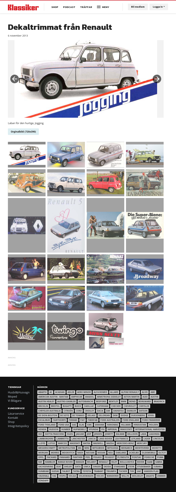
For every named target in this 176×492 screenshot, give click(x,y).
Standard (119, 466)
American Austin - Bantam (53, 396)
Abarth (42, 392)
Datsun (143, 410)
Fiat (82, 420)
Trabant (98, 471)
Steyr (131, 466)
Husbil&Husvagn (19, 392)
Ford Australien (110, 420)
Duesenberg (138, 415)
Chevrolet (130, 406)
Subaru (157, 466)
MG (79, 448)
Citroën (68, 410)
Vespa (62, 475)
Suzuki (55, 471)
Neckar (90, 452)
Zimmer (161, 475)
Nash (80, 452)
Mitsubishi (98, 448)
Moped (12, 396)
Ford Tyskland (47, 424)
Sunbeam (43, 471)
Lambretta (62, 438)
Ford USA (63, 424)
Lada (143, 434)
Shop (54, 7)
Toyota (86, 471)
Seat (58, 466)
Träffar (86, 7)
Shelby (68, 466)
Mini (86, 448)
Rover (140, 461)
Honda (42, 429)
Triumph (111, 471)
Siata (78, 466)
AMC (153, 392)
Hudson (53, 429)
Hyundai (93, 429)
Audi (145, 396)
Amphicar (76, 396)
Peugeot (109, 457)
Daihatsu (118, 410)
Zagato (150, 475)
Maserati (75, 443)
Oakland (121, 452)
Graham (99, 424)
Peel (87, 457)
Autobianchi (86, 401)
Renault (103, 461)
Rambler (50, 461)
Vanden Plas (151, 471)
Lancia (92, 438)
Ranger (80, 461)
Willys (125, 475)
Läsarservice (16, 413)
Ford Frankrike (151, 420)
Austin (154, 396)
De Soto (64, 415)
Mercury (142, 443)
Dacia (100, 410)
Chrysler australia (49, 410)
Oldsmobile (149, 452)
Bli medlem (138, 7)
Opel (41, 457)
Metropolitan (66, 448)
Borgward (145, 401)
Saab (149, 461)
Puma (160, 457)
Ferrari (73, 420)
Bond (132, 401)
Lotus (51, 443)
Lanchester (78, 438)
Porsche (149, 457)
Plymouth (123, 457)
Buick (78, 406)
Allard (114, 392)
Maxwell (98, 443)
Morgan (43, 452)
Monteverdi (142, 448)
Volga (72, 475)
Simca (87, 466)
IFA (102, 429)
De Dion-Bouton (47, 415)
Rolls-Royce (127, 461)
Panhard (64, 457)
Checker (116, 406)
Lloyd (41, 443)
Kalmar (120, 434)
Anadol (89, 396)
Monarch (126, 448)
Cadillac (89, 406)
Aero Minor (84, 392)
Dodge (124, 415)
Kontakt (13, 418)
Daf (108, 410)
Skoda (107, 466)
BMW (123, 401)
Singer (97, 466)
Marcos (62, 443)
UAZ (139, 471)
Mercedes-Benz (125, 443)
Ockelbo (134, 452)
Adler (71, 392)
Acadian (60, 392)
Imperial (112, 429)
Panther (77, 457)
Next (157, 79)
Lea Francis (121, 438)
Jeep (89, 434)
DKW (115, 415)
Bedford (101, 401)
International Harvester (150, 429)
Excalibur (44, 420)
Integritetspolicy (18, 426)
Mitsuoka (112, 448)
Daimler (131, 410)
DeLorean (104, 415)
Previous (14, 79)
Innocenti (126, 429)
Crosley (89, 410)
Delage (91, 415)
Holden (153, 424)
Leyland (136, 438)
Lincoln (158, 438)
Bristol (55, 406)
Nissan (101, 452)
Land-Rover (105, 438)
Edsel (151, 415)
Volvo (100, 475)
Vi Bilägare (14, 401)
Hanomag (112, 424)
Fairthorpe (59, 420)
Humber (65, 429)
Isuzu (70, 434)
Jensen (98, 434)
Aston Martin (132, 396)
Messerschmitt (47, 448)
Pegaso (97, 457)
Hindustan (140, 424)
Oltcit (162, 452)
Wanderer (113, 475)
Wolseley (137, 475)
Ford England (131, 420)
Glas (81, 424)
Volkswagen (86, 475)
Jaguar (80, 434)
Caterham (102, 406)
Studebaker (144, 466)
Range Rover (65, 461)
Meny (105, 7)
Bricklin (43, 406)
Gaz (74, 424)
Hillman (126, 424)
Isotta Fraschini (54, 434)
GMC (89, 424)
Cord (79, 410)
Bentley (113, 401)
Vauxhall (43, 475)
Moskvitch (68, 452)
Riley (114, 461)
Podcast (69, 7)
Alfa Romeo (100, 392)
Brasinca (159, 401)
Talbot (66, 471)
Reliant (91, 461)
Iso (40, 434)
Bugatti (67, 406)
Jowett (109, 434)
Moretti (156, 448)
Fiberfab (92, 420)
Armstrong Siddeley (109, 396)
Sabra (158, 461)
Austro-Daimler (66, 401)
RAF (40, 461)
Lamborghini (45, 438)
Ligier (147, 438)
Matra (86, 443)
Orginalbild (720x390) (23, 131)
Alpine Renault (130, 392)
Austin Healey (46, 401)
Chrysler (144, 406)
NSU (110, 452)
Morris (55, 452)
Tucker (123, 471)
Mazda (110, 443)
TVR (132, 471)
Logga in (158, 7)
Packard (52, 457)
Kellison (132, 434)
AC (51, 392)
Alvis (145, 392)
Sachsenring (45, 466)
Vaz (54, 475)
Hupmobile (79, 429)
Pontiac (136, 457)
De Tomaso (78, 415)
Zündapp (43, 480)
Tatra (76, 471)
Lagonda (154, 434)
